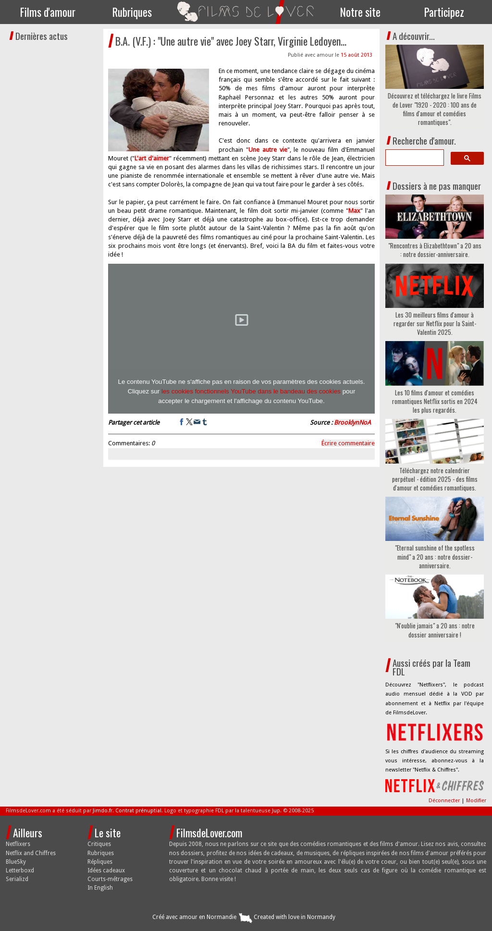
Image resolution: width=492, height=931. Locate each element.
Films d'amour (47, 12)
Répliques (99, 861)
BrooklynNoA (352, 422)
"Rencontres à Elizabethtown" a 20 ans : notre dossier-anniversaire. (434, 249)
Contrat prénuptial (138, 811)
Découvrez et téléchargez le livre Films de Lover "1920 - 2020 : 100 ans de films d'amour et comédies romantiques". (434, 108)
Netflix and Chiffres (31, 853)
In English (100, 887)
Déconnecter (445, 800)
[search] (413, 157)
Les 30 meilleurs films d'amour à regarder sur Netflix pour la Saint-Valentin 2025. (435, 323)
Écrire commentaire (348, 443)
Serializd (17, 879)
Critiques (99, 844)
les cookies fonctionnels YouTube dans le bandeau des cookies (251, 391)
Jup (276, 811)
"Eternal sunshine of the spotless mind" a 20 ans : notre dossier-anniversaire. (435, 556)
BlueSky (16, 861)
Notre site (360, 12)
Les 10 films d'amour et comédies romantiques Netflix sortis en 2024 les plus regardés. (435, 401)
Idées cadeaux (106, 870)
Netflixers (18, 844)
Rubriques (132, 12)
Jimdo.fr (102, 811)
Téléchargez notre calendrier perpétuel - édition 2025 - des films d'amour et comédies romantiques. (435, 479)
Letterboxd (20, 870)
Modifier (476, 800)
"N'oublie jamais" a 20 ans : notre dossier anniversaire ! (435, 629)
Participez (444, 12)
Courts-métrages (110, 879)
